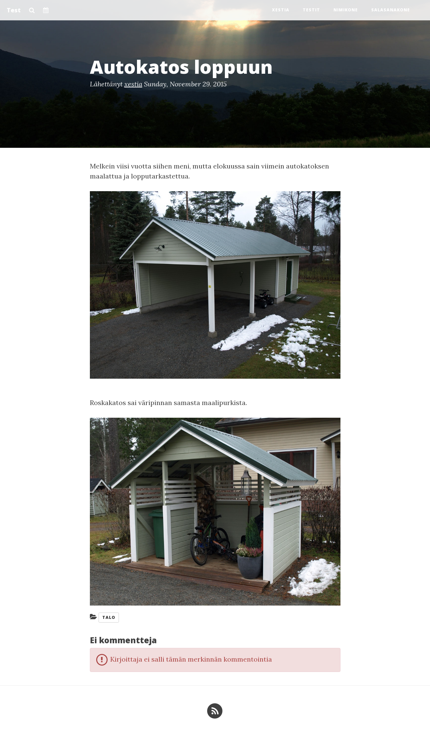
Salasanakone (390, 10)
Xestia (280, 10)
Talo (108, 617)
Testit (311, 10)
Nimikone (345, 10)
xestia (133, 84)
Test (14, 10)
